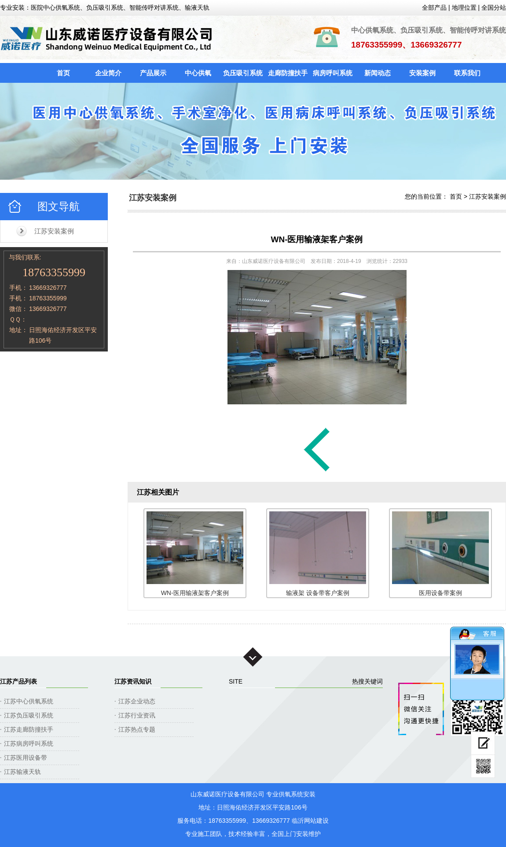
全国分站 (493, 7)
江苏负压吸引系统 (28, 715)
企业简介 (108, 73)
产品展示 (153, 73)
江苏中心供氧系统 (28, 701)
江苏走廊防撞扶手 (28, 729)
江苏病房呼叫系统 (28, 743)
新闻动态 (377, 73)
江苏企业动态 (136, 701)
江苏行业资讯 (136, 715)
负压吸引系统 (243, 73)
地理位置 (464, 7)
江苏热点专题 (136, 729)
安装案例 (422, 73)
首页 (63, 73)
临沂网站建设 (310, 820)
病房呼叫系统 (332, 73)
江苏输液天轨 (22, 771)
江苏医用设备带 (25, 757)
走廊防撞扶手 (288, 73)
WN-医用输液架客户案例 (317, 239)
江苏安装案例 (54, 231)
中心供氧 (198, 73)
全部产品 (434, 7)
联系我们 (467, 73)
